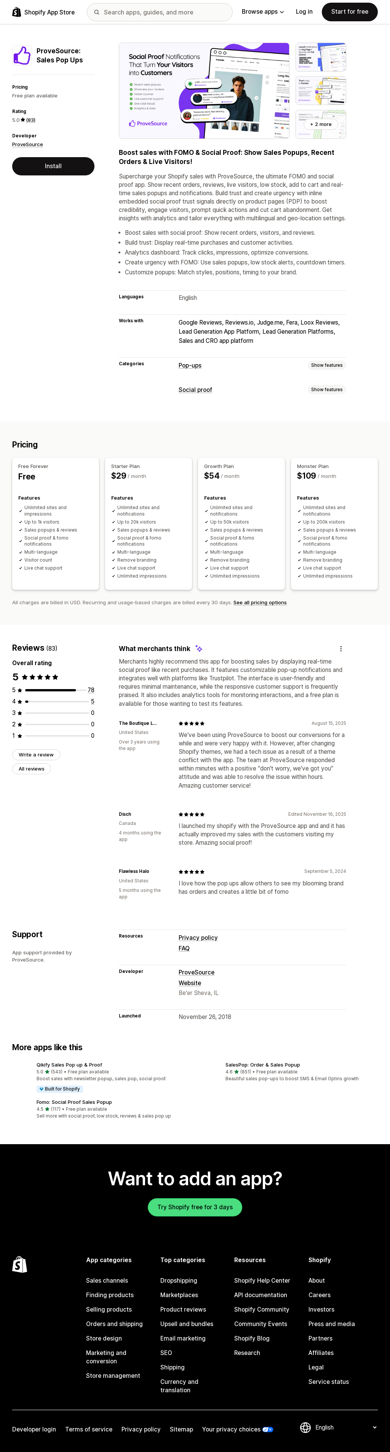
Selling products (109, 1309)
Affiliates (321, 1352)
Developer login (34, 1429)
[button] (100, 1077)
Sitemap (181, 1429)
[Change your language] (346, 1427)
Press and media (331, 1324)
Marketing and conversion (106, 1357)
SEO (166, 1352)
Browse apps (263, 11)
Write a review (36, 754)
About (316, 1280)
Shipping (172, 1367)
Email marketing (183, 1338)
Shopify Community (261, 1309)
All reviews (32, 769)
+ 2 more (321, 124)
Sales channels (107, 1280)
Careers (319, 1295)
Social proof (195, 389)
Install (53, 166)
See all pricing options (260, 602)
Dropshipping (178, 1280)
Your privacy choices (231, 1429)
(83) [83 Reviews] (30, 120)
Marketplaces (179, 1295)
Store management (113, 1375)
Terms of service (88, 1429)
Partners (320, 1338)
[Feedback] (341, 649)
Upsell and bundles (186, 1324)
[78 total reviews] (91, 690)
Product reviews (183, 1309)
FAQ (184, 948)
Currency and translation (179, 1386)
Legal (316, 1367)
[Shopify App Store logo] (43, 12)
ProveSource (27, 144)
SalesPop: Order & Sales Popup (262, 1065)
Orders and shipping (114, 1324)
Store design (104, 1338)
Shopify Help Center (262, 1280)
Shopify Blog (252, 1338)
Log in (304, 11)
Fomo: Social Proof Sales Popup (74, 1102)
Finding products (110, 1295)
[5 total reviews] (92, 701)
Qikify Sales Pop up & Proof (69, 1065)
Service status (328, 1381)
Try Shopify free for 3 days (195, 1207)
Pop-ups (190, 365)
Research (247, 1352)
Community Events (260, 1324)
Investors (321, 1309)
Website (190, 983)
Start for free (349, 11)
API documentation (260, 1295)
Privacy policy (198, 937)
